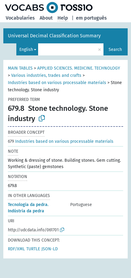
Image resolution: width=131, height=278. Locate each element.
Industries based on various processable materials (57, 82)
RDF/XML (16, 248)
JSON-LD (49, 248)
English (26, 49)
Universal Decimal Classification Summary (54, 36)
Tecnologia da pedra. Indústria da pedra (28, 208)
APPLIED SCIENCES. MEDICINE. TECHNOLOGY (78, 68)
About (46, 18)
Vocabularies (20, 18)
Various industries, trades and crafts (46, 75)
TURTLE (33, 248)
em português (91, 18)
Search (115, 49)
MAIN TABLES (20, 68)
